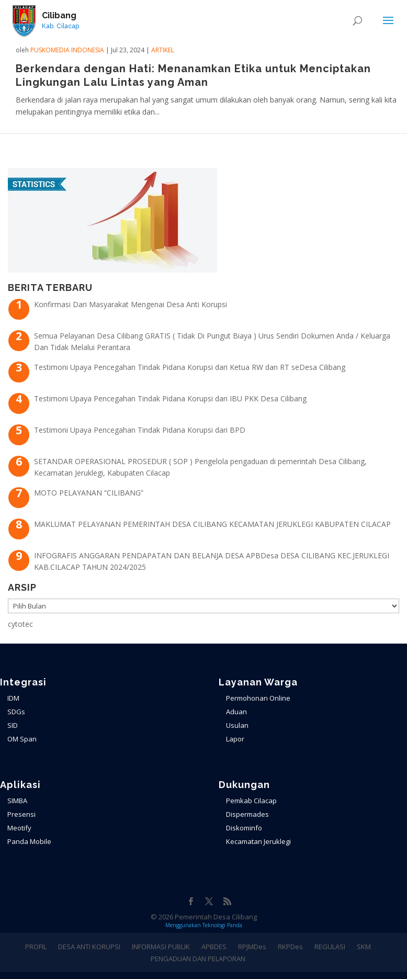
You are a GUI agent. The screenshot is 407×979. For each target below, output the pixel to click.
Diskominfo (244, 827)
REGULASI (329, 946)
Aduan (236, 711)
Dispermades (247, 814)
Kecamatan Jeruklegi (258, 841)
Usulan (237, 725)
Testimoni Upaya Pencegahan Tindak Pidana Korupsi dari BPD (139, 430)
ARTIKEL (162, 50)
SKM (364, 946)
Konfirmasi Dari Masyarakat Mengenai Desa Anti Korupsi (130, 304)
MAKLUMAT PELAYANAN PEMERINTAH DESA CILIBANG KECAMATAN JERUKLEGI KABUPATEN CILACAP (212, 524)
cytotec (20, 624)
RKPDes (290, 946)
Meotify (19, 827)
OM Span (22, 739)
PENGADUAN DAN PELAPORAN (198, 958)
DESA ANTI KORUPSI (89, 946)
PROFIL (36, 946)
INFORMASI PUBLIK (161, 946)
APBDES (214, 946)
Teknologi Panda (222, 925)
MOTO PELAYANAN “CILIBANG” (88, 493)
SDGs (16, 711)
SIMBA (17, 800)
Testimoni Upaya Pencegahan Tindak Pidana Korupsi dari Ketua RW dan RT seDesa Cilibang (189, 367)
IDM (13, 698)
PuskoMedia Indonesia (67, 50)
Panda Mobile (29, 841)
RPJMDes (252, 946)
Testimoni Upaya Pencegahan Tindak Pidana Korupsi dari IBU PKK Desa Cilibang (170, 398)
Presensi (21, 814)
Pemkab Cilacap (251, 800)
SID (12, 725)
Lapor (235, 739)
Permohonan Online (258, 698)
